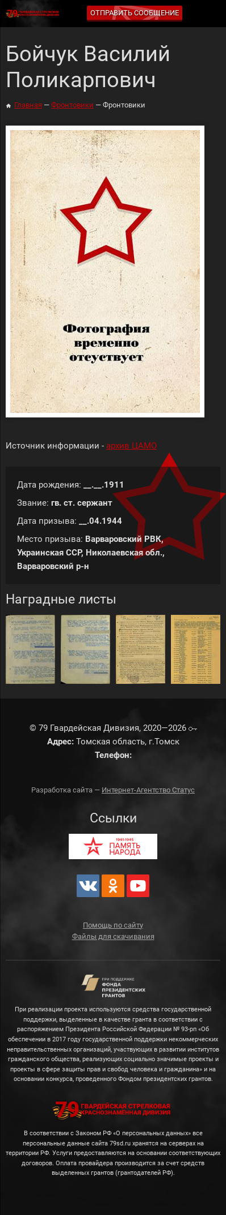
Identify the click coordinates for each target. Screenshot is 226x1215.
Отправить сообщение (134, 12)
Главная (28, 105)
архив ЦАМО (131, 446)
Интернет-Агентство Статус (148, 790)
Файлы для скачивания (113, 936)
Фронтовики (72, 105)
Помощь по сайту (113, 925)
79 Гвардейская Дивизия (34, 13)
